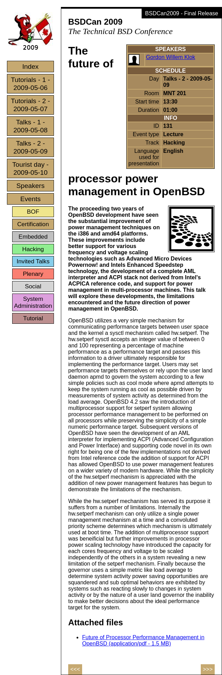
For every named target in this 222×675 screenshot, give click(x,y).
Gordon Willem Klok (170, 57)
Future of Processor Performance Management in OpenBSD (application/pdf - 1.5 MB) (143, 640)
